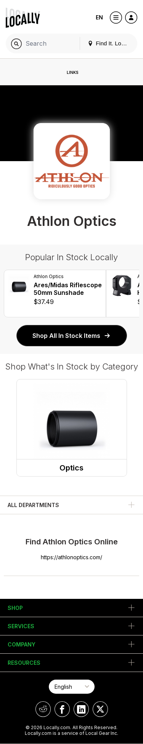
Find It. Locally (110, 43)
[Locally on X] (100, 709)
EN (99, 17)
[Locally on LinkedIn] (81, 709)
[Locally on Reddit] (43, 709)
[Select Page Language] (72, 687)
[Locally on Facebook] (62, 709)
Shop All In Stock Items (71, 335)
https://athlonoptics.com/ (71, 557)
